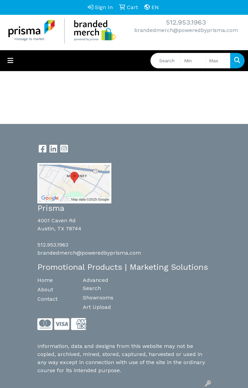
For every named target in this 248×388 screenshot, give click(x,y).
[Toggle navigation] (10, 60)
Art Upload (97, 307)
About (45, 289)
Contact (47, 299)
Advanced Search (95, 284)
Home (45, 280)
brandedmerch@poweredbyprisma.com (186, 30)
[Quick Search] (165, 60)
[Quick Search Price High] (218, 60)
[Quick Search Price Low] (193, 60)
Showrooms (98, 297)
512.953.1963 (186, 22)
